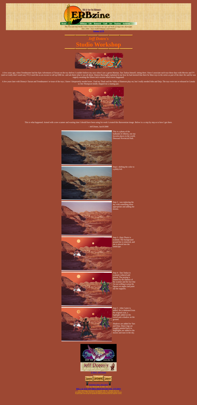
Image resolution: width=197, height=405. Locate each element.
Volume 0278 (98, 31)
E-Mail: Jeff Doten (98, 372)
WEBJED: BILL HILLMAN (98, 385)
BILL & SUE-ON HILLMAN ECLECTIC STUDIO (98, 389)
